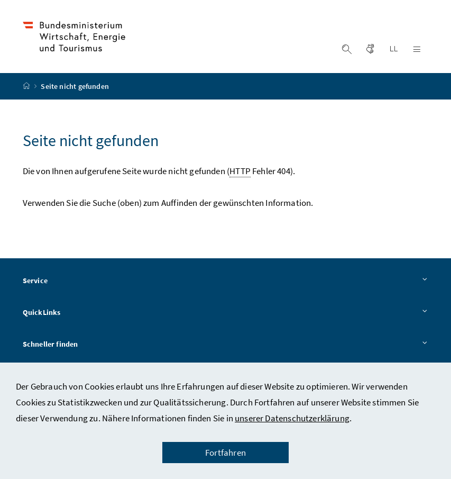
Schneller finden (226, 344)
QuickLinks (226, 313)
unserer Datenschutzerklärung (292, 418)
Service (226, 281)
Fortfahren (225, 452)
